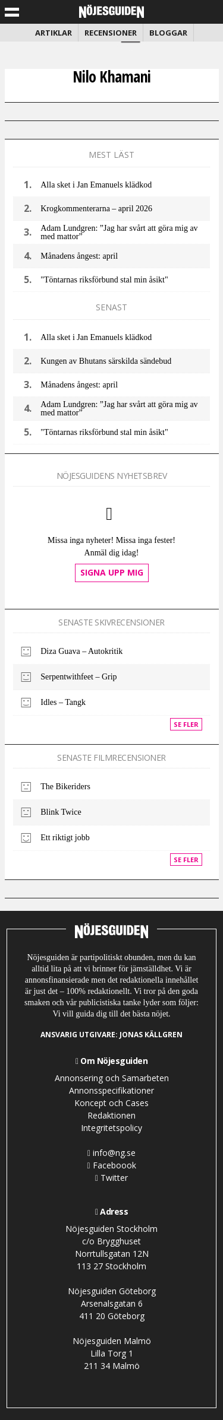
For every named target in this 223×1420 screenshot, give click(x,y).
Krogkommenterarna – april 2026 (96, 208)
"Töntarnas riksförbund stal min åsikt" (104, 279)
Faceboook (111, 1165)
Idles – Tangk (63, 702)
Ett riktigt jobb (64, 837)
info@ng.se (111, 1152)
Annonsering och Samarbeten (112, 1078)
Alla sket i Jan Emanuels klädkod (96, 184)
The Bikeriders (65, 786)
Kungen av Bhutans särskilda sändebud (105, 361)
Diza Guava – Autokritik (81, 651)
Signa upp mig (111, 572)
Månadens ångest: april (79, 256)
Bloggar (168, 32)
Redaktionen (111, 1115)
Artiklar (53, 32)
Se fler (186, 724)
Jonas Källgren (151, 1035)
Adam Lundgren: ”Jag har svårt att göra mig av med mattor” (118, 232)
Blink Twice (60, 812)
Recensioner (110, 32)
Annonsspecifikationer (111, 1090)
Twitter (111, 1177)
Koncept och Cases (111, 1102)
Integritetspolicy (111, 1127)
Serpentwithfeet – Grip (78, 676)
